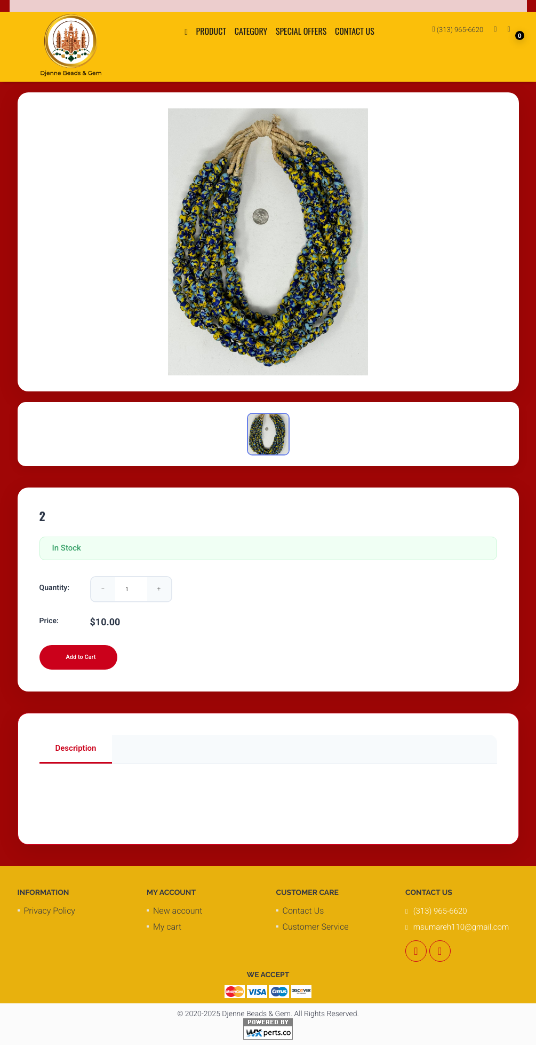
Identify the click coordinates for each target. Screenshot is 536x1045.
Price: (49, 621)
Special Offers (301, 31)
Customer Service (316, 927)
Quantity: (54, 588)
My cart (167, 927)
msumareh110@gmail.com (461, 927)
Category (251, 31)
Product (211, 31)
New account (177, 911)
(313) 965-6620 (458, 30)
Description (76, 748)
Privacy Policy (49, 911)
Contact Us (354, 31)
